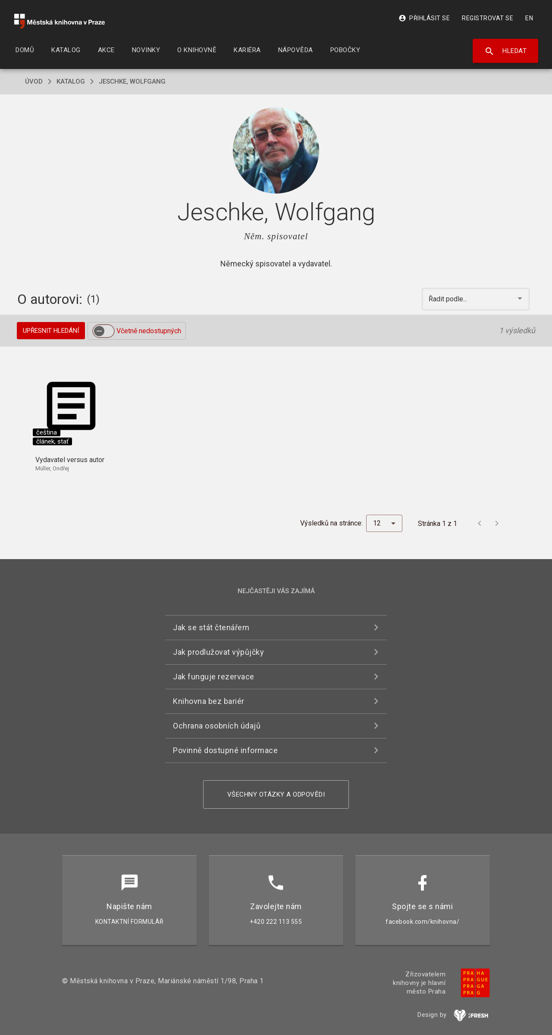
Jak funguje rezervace (213, 676)
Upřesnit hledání (51, 331)
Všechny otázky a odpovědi (276, 794)
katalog (70, 81)
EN (529, 18)
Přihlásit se (424, 18)
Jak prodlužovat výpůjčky (218, 652)
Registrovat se (487, 18)
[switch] (103, 331)
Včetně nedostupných (148, 331)
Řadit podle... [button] (449, 299)
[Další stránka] (496, 523)
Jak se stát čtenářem (211, 627)
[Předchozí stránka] (479, 523)
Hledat (505, 51)
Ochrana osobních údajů (216, 725)
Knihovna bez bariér (209, 701)
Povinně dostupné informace (225, 750)
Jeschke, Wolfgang (132, 81)
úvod (34, 81)
